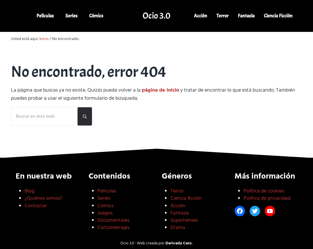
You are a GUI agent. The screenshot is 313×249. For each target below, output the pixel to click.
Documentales (113, 220)
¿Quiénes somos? (43, 198)
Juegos (105, 213)
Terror (177, 191)
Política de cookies (264, 191)
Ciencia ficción (186, 198)
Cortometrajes (113, 227)
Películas (106, 191)
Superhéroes (184, 220)
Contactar (36, 206)
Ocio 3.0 (156, 15)
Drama (177, 227)
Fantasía (179, 213)
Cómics (105, 206)
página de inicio (160, 90)
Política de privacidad (267, 198)
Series (103, 198)
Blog (29, 191)
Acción (177, 206)
